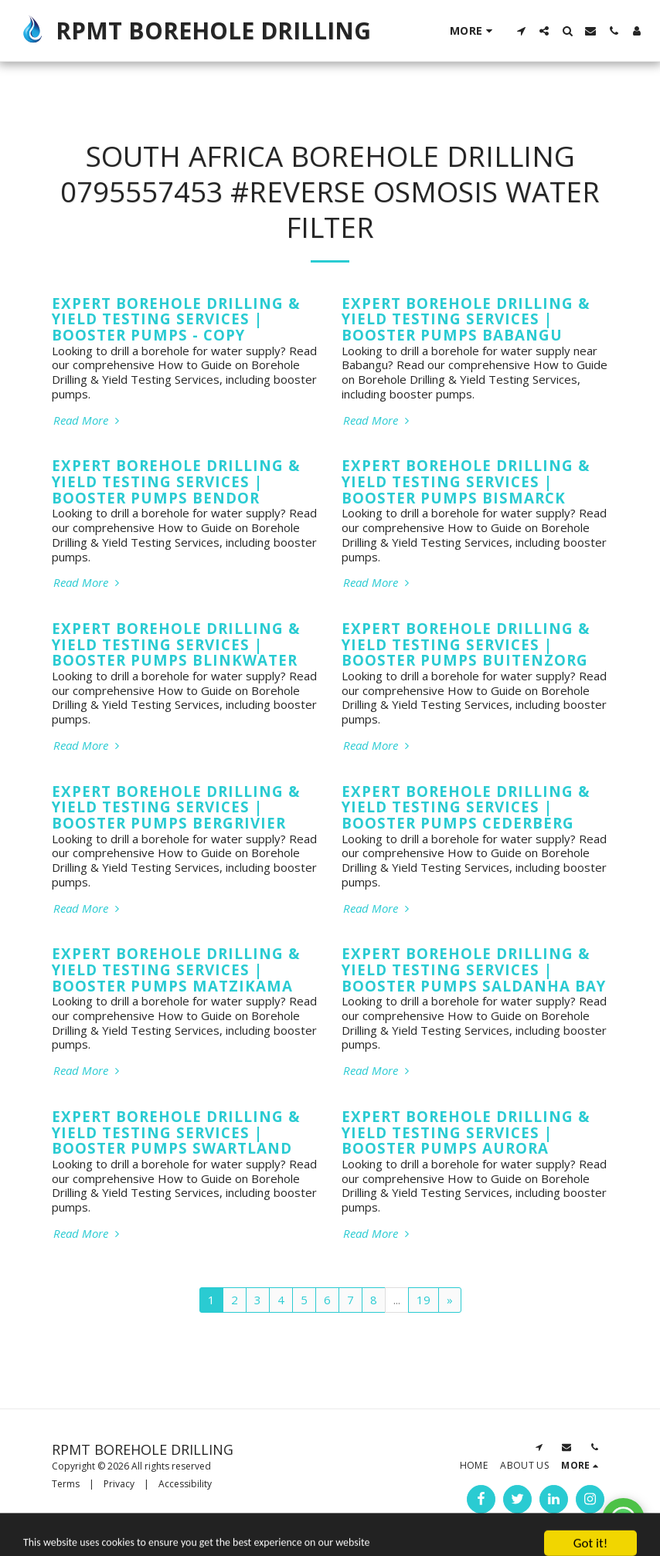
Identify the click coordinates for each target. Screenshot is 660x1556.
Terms (66, 1483)
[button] (521, 30)
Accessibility (185, 1483)
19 (423, 1299)
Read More (88, 420)
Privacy (119, 1483)
